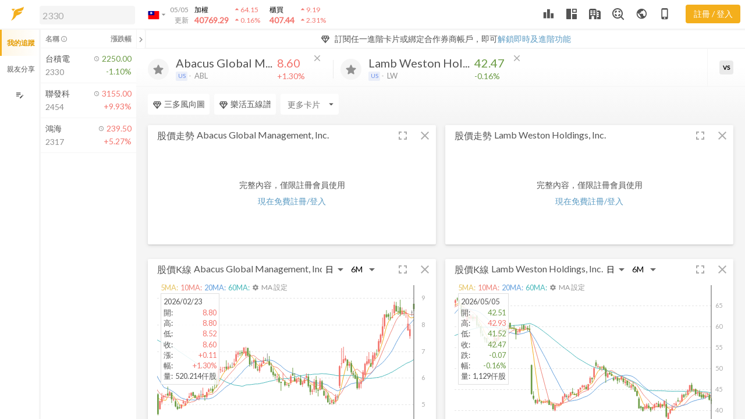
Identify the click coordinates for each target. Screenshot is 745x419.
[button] (85, 14)
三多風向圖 (178, 104)
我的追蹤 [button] (21, 42)
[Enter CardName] (310, 104)
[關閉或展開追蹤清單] (141, 39)
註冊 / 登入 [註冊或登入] (713, 14)
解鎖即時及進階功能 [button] (534, 39)
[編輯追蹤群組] (19, 95)
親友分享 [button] (21, 69)
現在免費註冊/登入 (292, 201)
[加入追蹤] (158, 69)
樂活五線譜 (245, 104)
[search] (87, 15)
